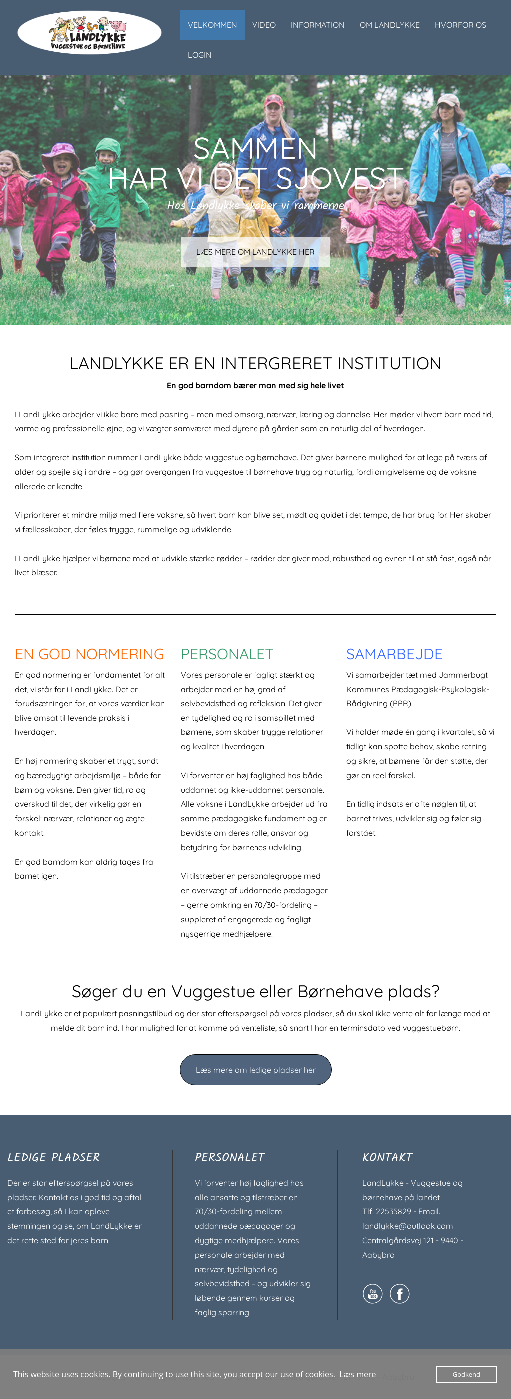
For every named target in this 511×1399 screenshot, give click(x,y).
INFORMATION (318, 25)
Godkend (466, 1374)
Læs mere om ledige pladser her (256, 1070)
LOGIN (200, 55)
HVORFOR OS (460, 25)
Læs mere (357, 1374)
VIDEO (264, 25)
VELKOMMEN (212, 25)
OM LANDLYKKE (390, 25)
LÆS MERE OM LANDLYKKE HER (255, 252)
